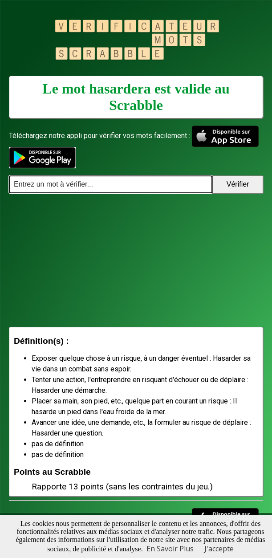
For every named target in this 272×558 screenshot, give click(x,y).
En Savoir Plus (170, 549)
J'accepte (219, 549)
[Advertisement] (136, 260)
